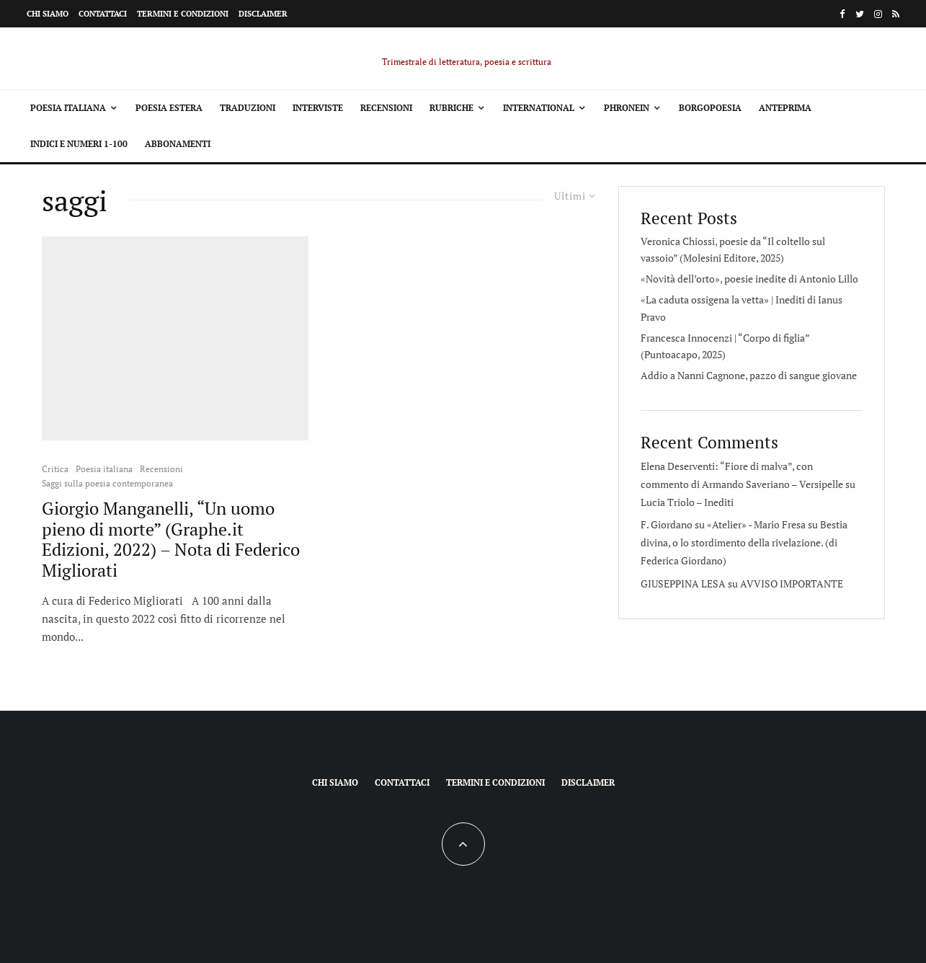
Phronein (626, 107)
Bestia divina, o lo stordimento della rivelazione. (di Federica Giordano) (744, 542)
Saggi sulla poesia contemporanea (107, 483)
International (538, 107)
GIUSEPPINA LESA (683, 583)
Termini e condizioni (182, 14)
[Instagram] (878, 14)
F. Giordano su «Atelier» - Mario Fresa (723, 524)
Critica (55, 468)
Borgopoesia (710, 107)
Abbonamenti (177, 143)
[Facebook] (842, 14)
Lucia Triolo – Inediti (687, 502)
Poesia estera (168, 107)
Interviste (318, 107)
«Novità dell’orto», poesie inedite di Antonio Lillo (749, 278)
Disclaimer (263, 14)
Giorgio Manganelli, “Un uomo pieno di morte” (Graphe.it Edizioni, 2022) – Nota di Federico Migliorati (171, 539)
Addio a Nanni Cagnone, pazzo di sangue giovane (749, 375)
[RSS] (895, 14)
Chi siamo (47, 14)
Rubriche (451, 107)
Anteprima (785, 107)
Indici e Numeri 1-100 (79, 143)
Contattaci (103, 14)
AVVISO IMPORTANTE (791, 583)
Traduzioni (247, 107)
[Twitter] (859, 14)
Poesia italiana (68, 107)
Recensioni (386, 107)
